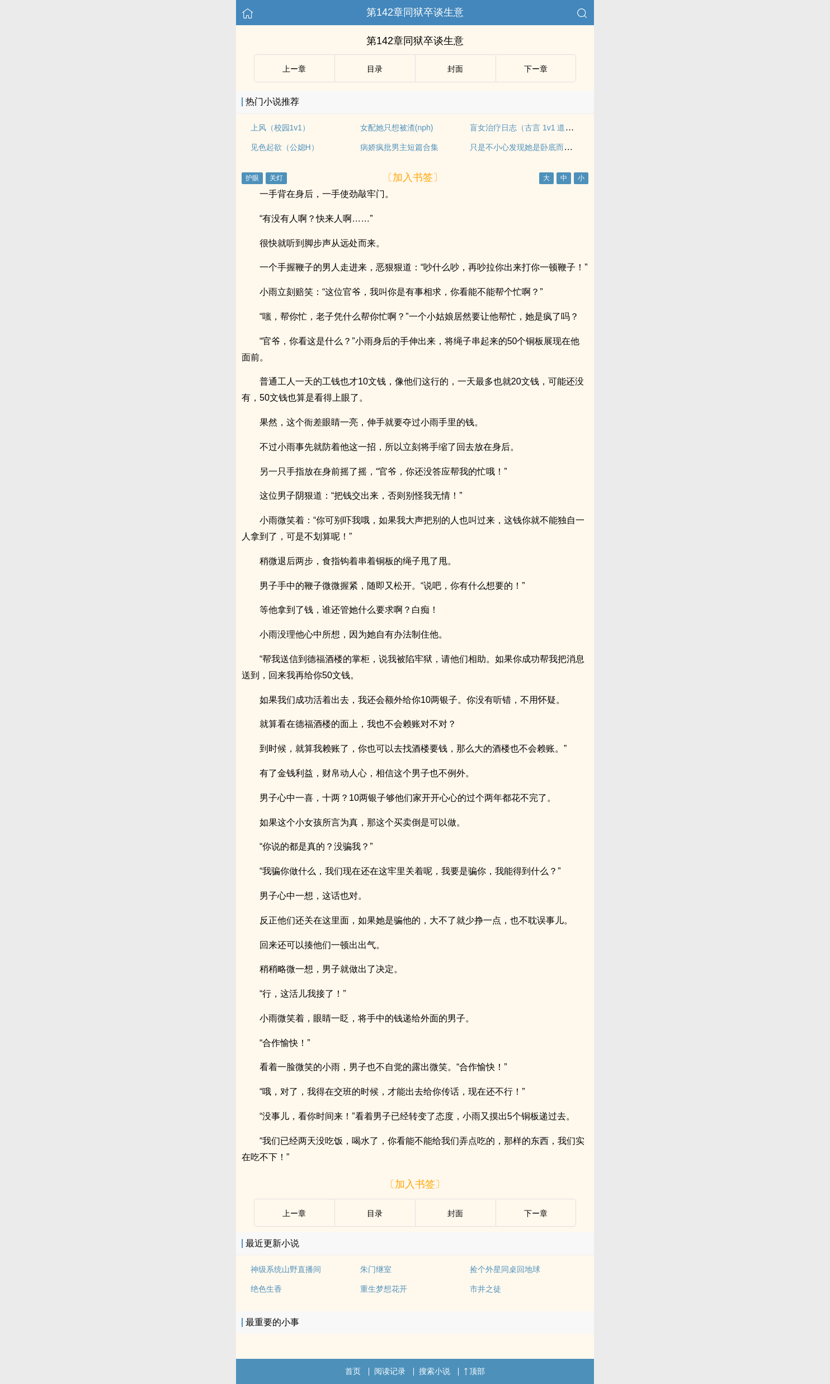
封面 (455, 68)
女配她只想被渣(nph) (396, 127)
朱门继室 (376, 1269)
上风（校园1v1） (280, 127)
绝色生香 (266, 1288)
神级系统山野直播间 (286, 1269)
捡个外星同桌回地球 (505, 1269)
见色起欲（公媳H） (285, 147)
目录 (375, 68)
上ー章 (294, 68)
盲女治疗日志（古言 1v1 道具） (525, 127)
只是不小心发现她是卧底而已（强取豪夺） (544, 147)
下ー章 (536, 68)
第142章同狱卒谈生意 (415, 12)
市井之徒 (485, 1288)
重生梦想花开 (383, 1288)
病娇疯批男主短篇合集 (399, 147)
